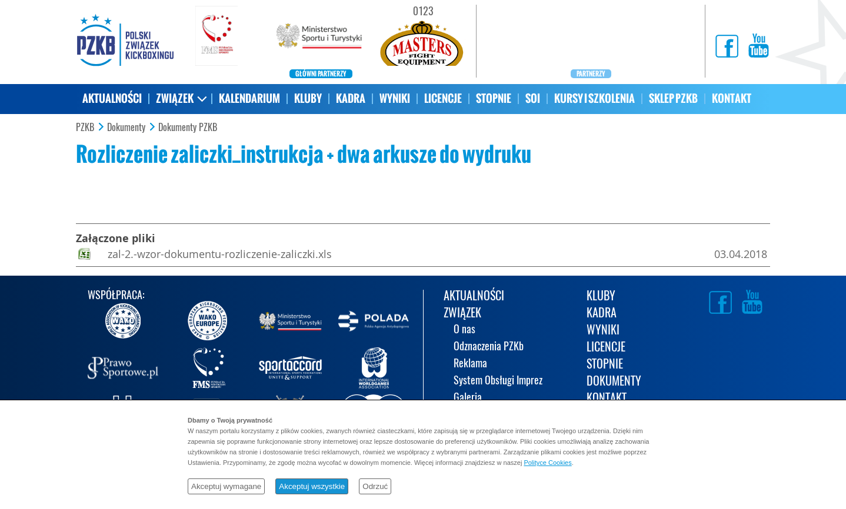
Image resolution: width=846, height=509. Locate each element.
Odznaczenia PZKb (489, 347)
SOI (532, 98)
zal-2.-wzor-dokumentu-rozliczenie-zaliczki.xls (220, 254)
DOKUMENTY (614, 382)
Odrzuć (375, 486)
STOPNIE (493, 98)
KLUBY (308, 98)
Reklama (470, 364)
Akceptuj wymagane (226, 486)
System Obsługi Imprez (498, 381)
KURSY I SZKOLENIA (594, 98)
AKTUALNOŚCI (112, 98)
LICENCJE (443, 98)
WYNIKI (394, 98)
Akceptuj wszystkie (312, 486)
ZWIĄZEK (175, 98)
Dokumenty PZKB (187, 127)
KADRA (350, 98)
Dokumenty (126, 127)
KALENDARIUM (249, 98)
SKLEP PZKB (673, 98)
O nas (464, 330)
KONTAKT (731, 98)
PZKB (85, 127)
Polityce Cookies (547, 462)
